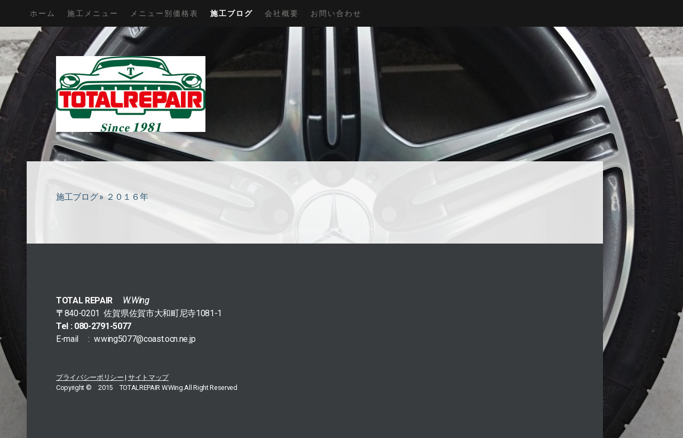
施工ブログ (231, 13)
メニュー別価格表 (164, 13)
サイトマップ (148, 377)
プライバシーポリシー (90, 377)
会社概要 (282, 13)
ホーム (42, 13)
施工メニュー (92, 13)
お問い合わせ (336, 13)
